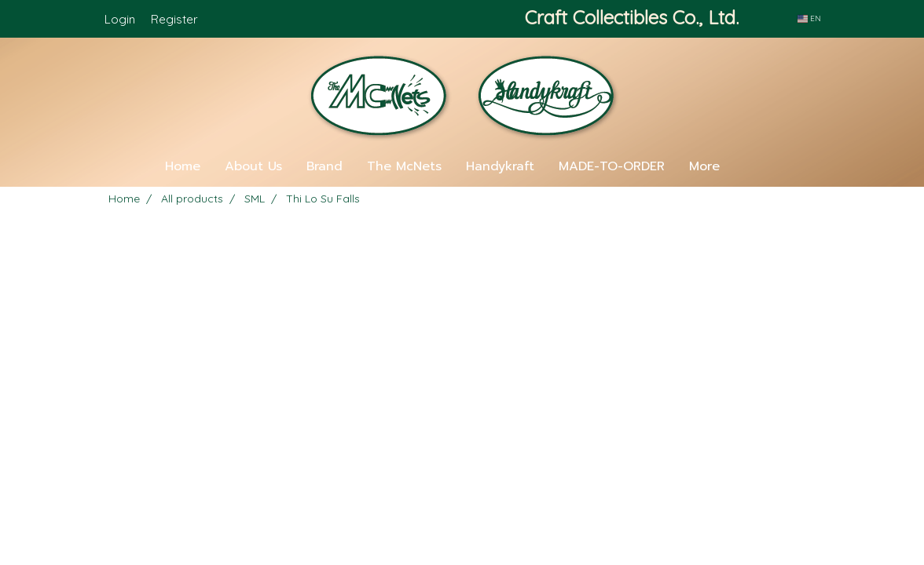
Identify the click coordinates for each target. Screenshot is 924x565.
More (704, 166)
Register (174, 19)
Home (182, 166)
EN (809, 18)
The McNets (404, 166)
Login (119, 19)
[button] (755, 166)
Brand (324, 166)
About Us (253, 166)
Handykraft (500, 166)
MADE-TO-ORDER (612, 166)
